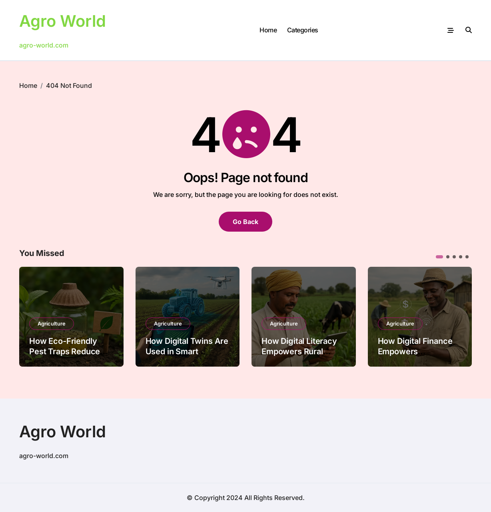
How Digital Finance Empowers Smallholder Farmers (417, 351)
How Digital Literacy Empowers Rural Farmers (299, 351)
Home (268, 30)
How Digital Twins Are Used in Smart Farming (187, 351)
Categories (302, 30)
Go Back (245, 222)
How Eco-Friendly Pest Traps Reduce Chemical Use (64, 351)
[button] (439, 256)
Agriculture (52, 323)
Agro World (62, 21)
